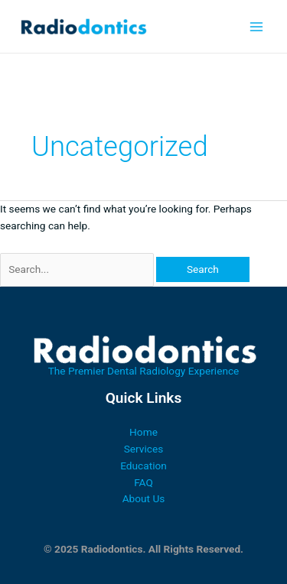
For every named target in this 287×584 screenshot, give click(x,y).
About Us (143, 498)
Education (143, 465)
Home (143, 432)
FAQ (143, 482)
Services (144, 449)
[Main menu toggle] (256, 26)
